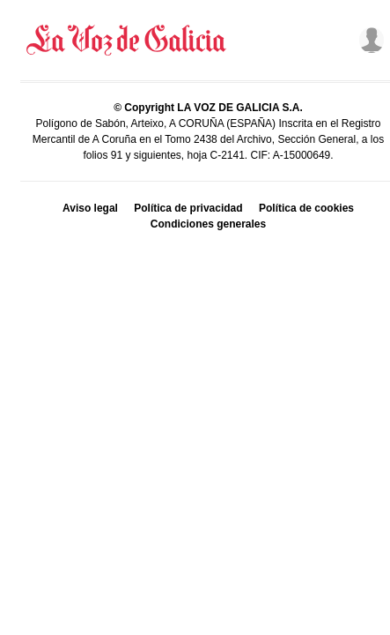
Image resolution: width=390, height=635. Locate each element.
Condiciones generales (208, 224)
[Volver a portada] (126, 40)
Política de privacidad (188, 208)
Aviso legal (90, 208)
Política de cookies (306, 208)
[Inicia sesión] (368, 40)
